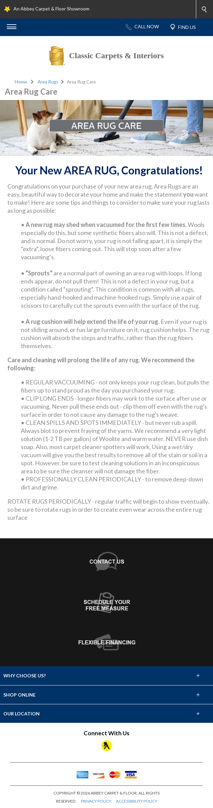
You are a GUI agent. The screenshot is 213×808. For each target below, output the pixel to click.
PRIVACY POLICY (96, 801)
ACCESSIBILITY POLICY (136, 801)
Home (21, 82)
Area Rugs (48, 82)
